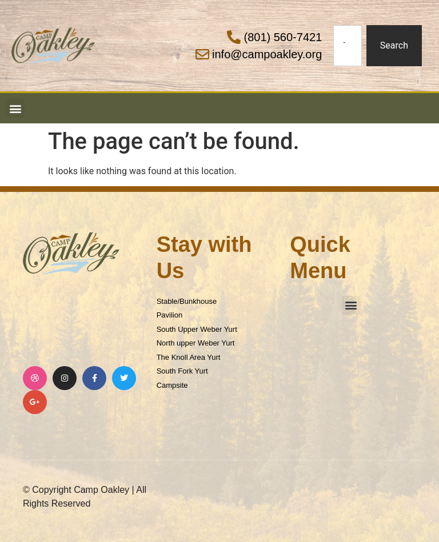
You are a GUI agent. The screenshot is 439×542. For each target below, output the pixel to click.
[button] (15, 108)
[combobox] (347, 45)
